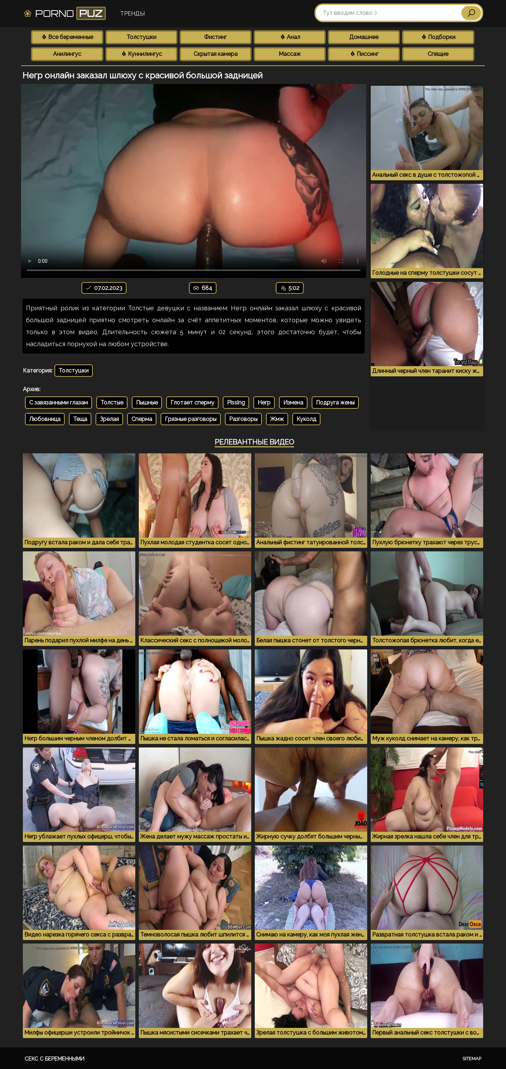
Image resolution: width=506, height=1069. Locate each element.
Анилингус (67, 54)
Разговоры (243, 419)
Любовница (44, 419)
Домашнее (363, 37)
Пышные (147, 402)
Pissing (236, 402)
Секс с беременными (54, 1059)
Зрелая (109, 419)
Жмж (277, 419)
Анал (290, 37)
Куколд (306, 419)
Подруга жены (335, 402)
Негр (264, 402)
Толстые (111, 402)
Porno (64, 13)
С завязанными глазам (58, 402)
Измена (293, 402)
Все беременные (67, 37)
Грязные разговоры (190, 419)
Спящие (438, 54)
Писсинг (364, 54)
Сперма (141, 419)
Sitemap (471, 1058)
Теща (80, 419)
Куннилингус (141, 54)
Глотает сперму (192, 402)
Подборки (438, 37)
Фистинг (215, 37)
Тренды (132, 13)
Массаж (290, 54)
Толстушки (141, 37)
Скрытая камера (216, 54)
